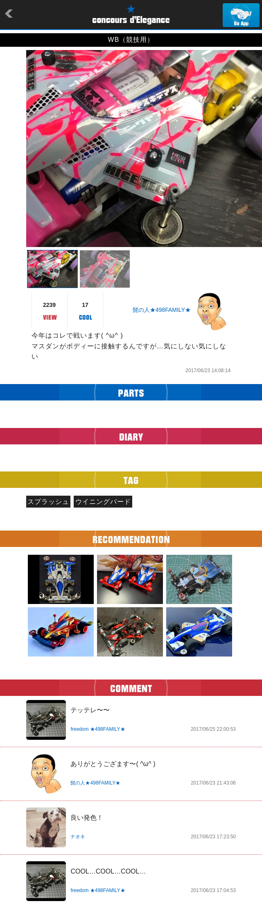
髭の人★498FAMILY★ (162, 310)
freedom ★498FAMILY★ (97, 729)
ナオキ (77, 837)
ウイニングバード (103, 501)
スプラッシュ (48, 501)
